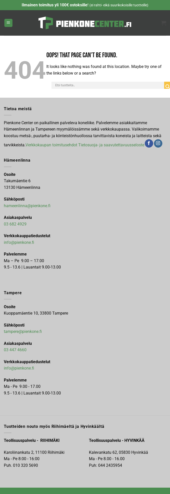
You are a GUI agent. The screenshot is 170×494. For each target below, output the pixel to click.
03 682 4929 (15, 224)
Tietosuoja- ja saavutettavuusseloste (111, 144)
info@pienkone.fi (19, 242)
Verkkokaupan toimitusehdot (51, 144)
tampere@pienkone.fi (23, 331)
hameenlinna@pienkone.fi (27, 205)
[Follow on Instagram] (158, 143)
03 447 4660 (15, 349)
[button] (8, 23)
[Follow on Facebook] (149, 143)
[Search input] (109, 85)
